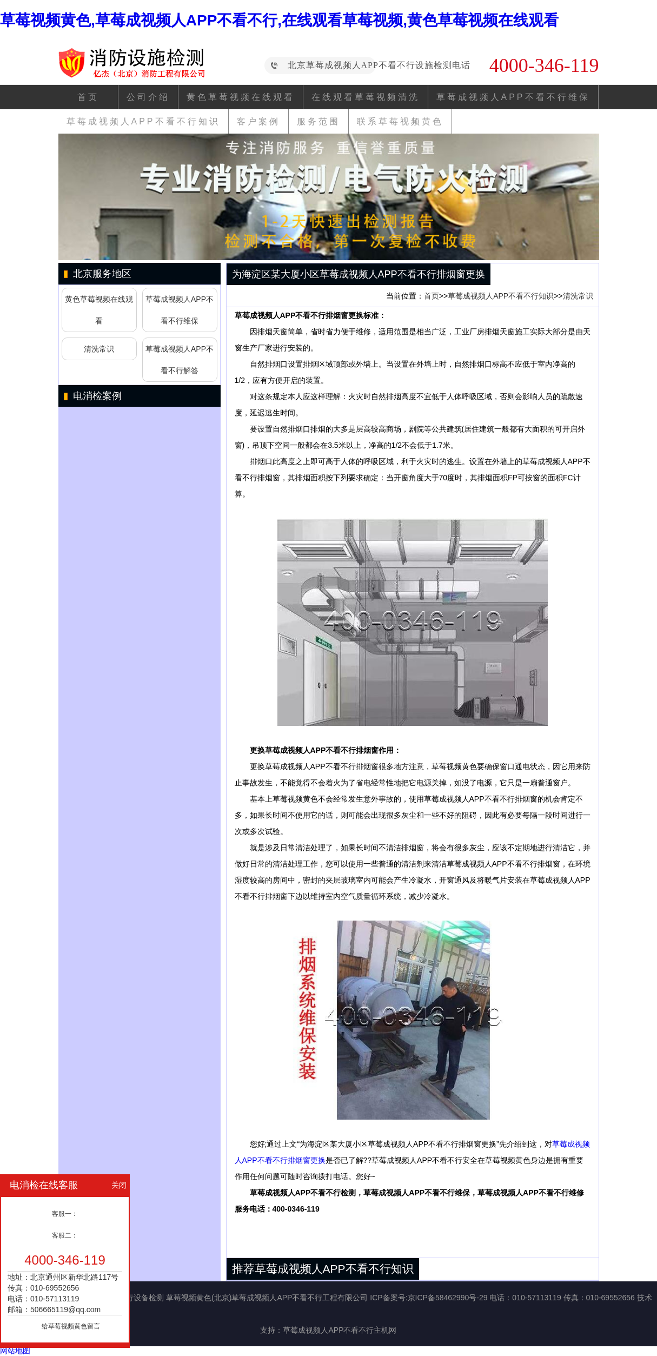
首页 (88, 97)
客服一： (65, 1214)
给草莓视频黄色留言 (71, 1326)
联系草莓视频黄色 (400, 121)
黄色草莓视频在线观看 (241, 97)
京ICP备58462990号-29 (448, 1297)
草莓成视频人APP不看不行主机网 (339, 1330)
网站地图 (15, 1350)
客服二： (65, 1235)
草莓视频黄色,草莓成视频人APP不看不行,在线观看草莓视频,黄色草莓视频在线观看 (279, 20)
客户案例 (258, 121)
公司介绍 (148, 97)
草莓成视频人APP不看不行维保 (513, 97)
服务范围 (318, 121)
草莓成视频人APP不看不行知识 (143, 121)
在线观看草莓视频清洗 (365, 97)
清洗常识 (99, 349)
